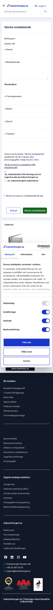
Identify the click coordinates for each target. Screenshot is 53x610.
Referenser (9, 530)
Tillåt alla (26, 342)
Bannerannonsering (13, 443)
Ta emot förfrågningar (14, 393)
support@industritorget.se (17, 571)
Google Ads (9, 484)
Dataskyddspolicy (12, 539)
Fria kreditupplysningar (14, 415)
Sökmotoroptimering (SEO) (16, 489)
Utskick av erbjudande (14, 447)
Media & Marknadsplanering (17, 507)
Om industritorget (12, 534)
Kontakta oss (9, 544)
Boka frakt (8, 397)
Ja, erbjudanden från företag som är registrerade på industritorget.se (22, 175)
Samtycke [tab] (10, 254)
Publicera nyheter (12, 406)
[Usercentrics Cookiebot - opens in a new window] (38, 246)
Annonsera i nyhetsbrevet (16, 452)
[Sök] (45, 11)
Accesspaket (10, 461)
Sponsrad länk (10, 438)
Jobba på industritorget (14, 548)
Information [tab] (27, 254)
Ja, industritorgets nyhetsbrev (22, 180)
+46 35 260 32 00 (13, 567)
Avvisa (26, 361)
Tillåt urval (26, 351)
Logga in (40, 6)
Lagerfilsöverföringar (13, 456)
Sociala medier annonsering (17, 493)
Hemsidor (8, 498)
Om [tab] (43, 254)
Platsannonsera (11, 411)
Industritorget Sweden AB (17, 564)
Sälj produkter (10, 402)
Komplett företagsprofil (14, 388)
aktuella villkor (32, 159)
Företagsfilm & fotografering (17, 502)
